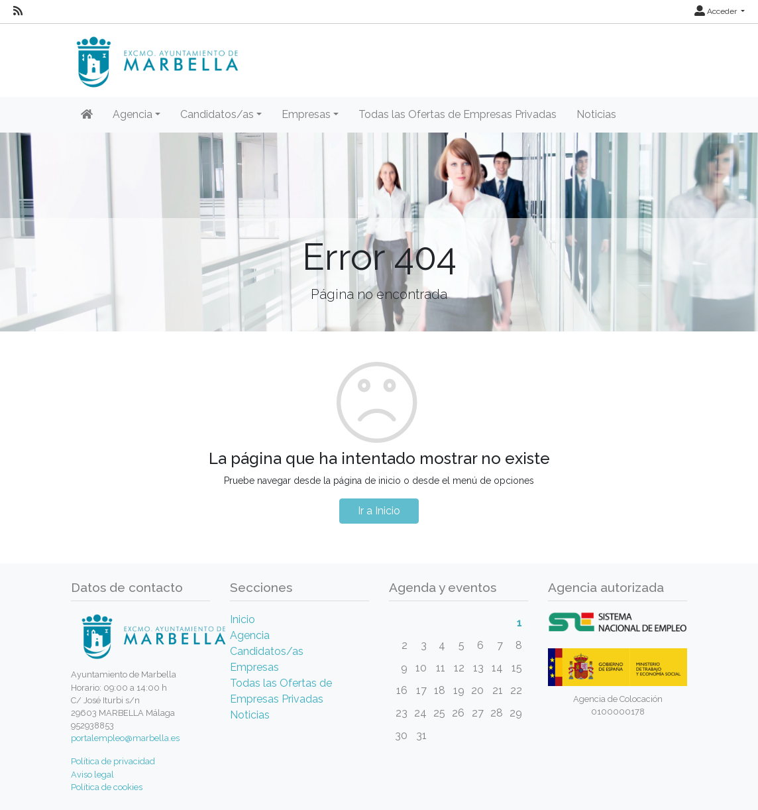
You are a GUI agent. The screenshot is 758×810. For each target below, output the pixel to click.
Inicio (242, 619)
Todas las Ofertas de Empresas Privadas (457, 114)
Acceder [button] (716, 11)
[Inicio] (87, 115)
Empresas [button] (306, 114)
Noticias (596, 114)
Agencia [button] (132, 114)
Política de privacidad (113, 761)
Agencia (250, 635)
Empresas (254, 667)
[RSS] (18, 11)
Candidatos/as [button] (217, 114)
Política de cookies (106, 787)
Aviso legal (92, 775)
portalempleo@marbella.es (125, 738)
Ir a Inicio (379, 510)
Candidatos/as (266, 651)
